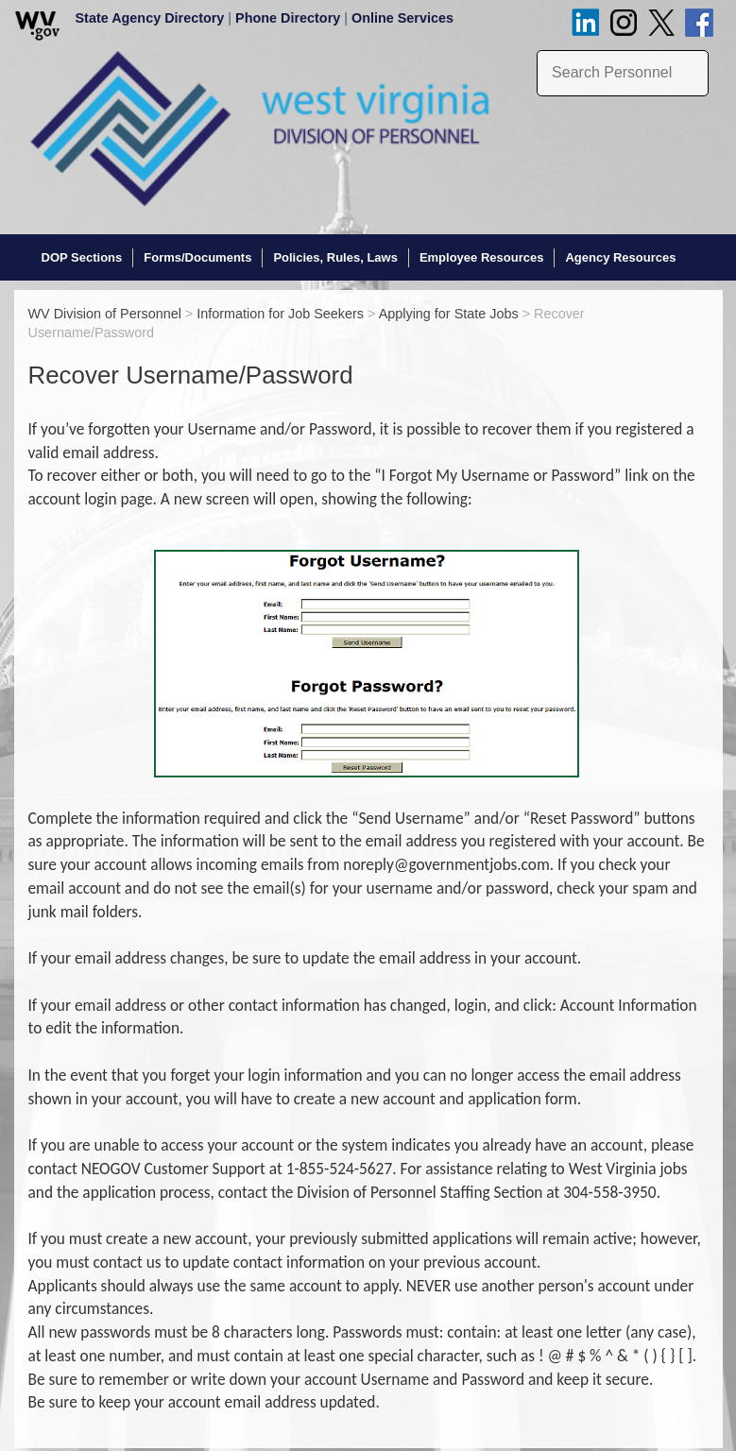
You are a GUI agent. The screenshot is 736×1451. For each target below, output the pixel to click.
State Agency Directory (150, 18)
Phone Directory (287, 18)
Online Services (402, 18)
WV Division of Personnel (104, 311)
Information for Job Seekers (280, 311)
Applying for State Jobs (449, 311)
